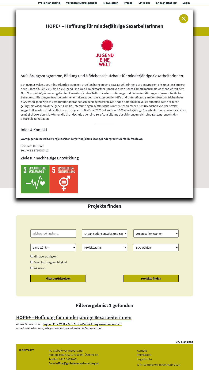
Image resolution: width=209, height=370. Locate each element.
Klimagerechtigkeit (45, 256)
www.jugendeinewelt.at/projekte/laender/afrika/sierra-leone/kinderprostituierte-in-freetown (82, 139)
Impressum (144, 355)
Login (186, 3)
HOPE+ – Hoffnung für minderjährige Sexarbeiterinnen (73, 317)
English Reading (166, 3)
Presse (128, 3)
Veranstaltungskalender (81, 3)
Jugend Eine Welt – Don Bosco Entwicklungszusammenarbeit (82, 324)
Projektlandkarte (49, 3)
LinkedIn (144, 3)
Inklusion (39, 268)
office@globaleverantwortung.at (77, 363)
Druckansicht (184, 342)
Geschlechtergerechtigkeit (50, 262)
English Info (144, 359)
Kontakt (142, 350)
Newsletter (110, 3)
